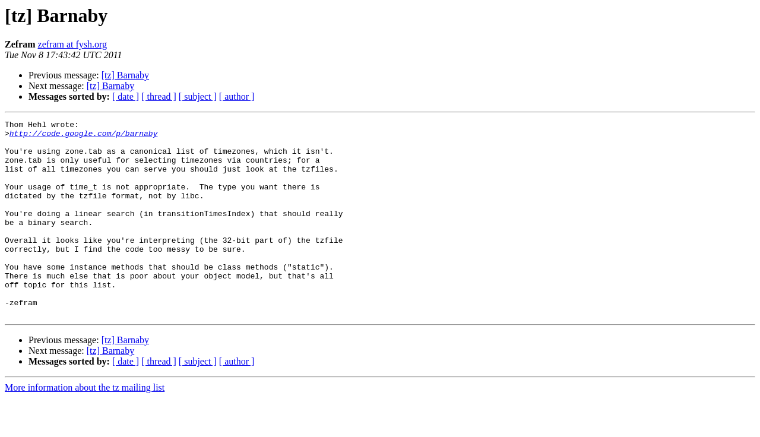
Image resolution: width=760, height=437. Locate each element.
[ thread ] (158, 96)
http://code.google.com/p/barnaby (84, 136)
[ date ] (125, 96)
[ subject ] (198, 96)
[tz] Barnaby (125, 75)
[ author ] (237, 96)
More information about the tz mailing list (84, 427)
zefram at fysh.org (72, 44)
